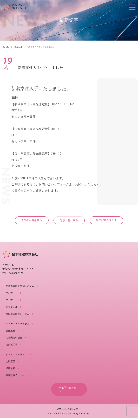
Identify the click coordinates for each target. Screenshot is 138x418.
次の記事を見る (106, 220)
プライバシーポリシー (67, 408)
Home (5, 47)
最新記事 (18, 47)
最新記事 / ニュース (16, 375)
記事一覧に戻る (69, 220)
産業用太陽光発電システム (20, 286)
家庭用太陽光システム (18, 313)
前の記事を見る (31, 220)
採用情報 (10, 368)
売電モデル (12, 306)
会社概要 (10, 361)
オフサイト (12, 299)
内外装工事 (12, 344)
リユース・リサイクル (18, 323)
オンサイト (12, 292)
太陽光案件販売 (14, 337)
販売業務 (10, 330)
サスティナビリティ (16, 354)
